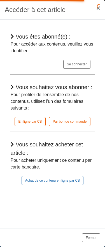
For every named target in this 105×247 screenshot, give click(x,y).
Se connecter (77, 64)
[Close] (98, 8)
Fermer (91, 238)
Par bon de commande (70, 122)
